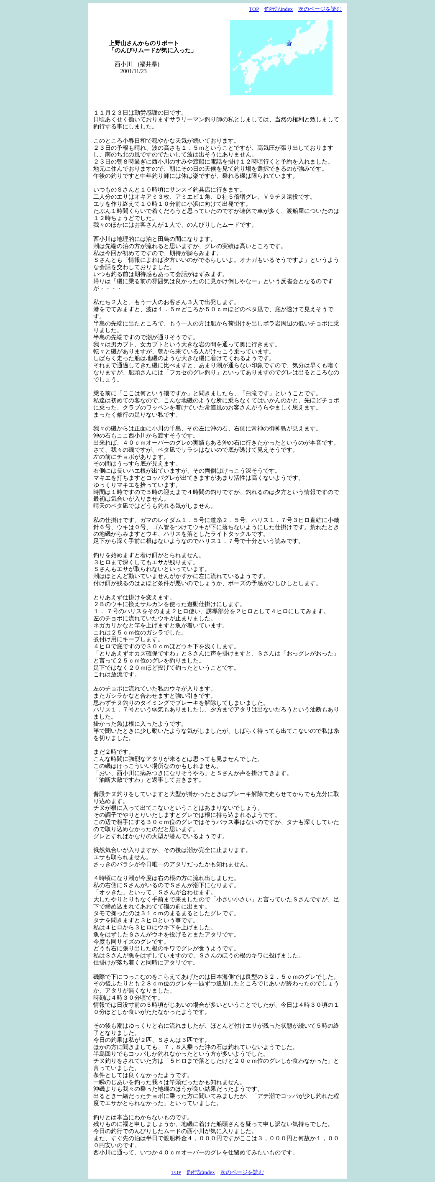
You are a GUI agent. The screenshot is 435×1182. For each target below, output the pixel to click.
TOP (254, 9)
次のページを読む (320, 9)
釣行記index (278, 9)
